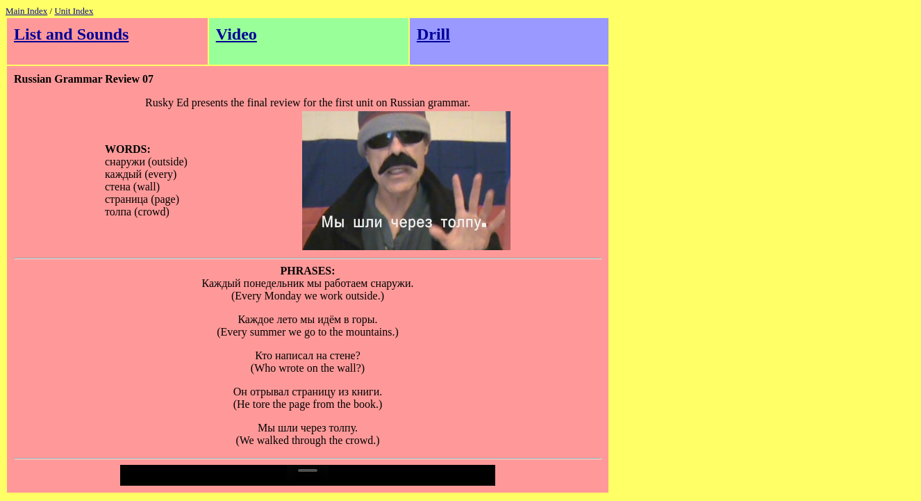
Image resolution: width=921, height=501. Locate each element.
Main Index (26, 11)
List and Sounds (71, 34)
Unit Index (73, 11)
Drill (433, 34)
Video (236, 34)
